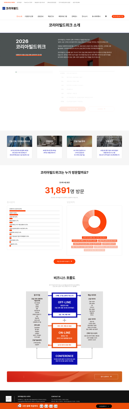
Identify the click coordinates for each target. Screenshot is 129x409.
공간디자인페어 (76, 2)
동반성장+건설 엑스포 (40, 2)
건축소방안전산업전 (51, 2)
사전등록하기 (103, 406)
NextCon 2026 (28, 2)
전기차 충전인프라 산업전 (64, 2)
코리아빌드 (19, 2)
